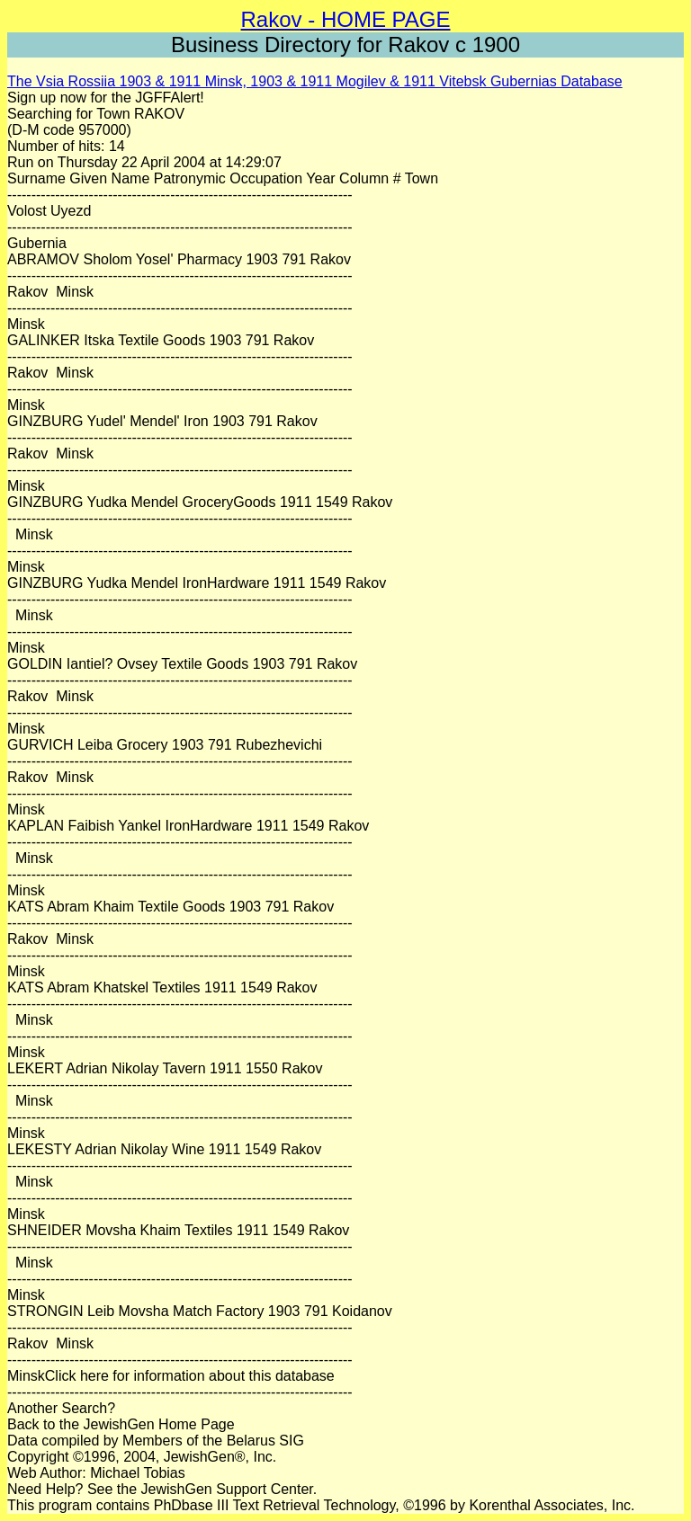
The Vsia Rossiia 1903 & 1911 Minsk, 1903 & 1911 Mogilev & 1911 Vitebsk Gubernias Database (315, 81)
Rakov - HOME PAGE (346, 19)
